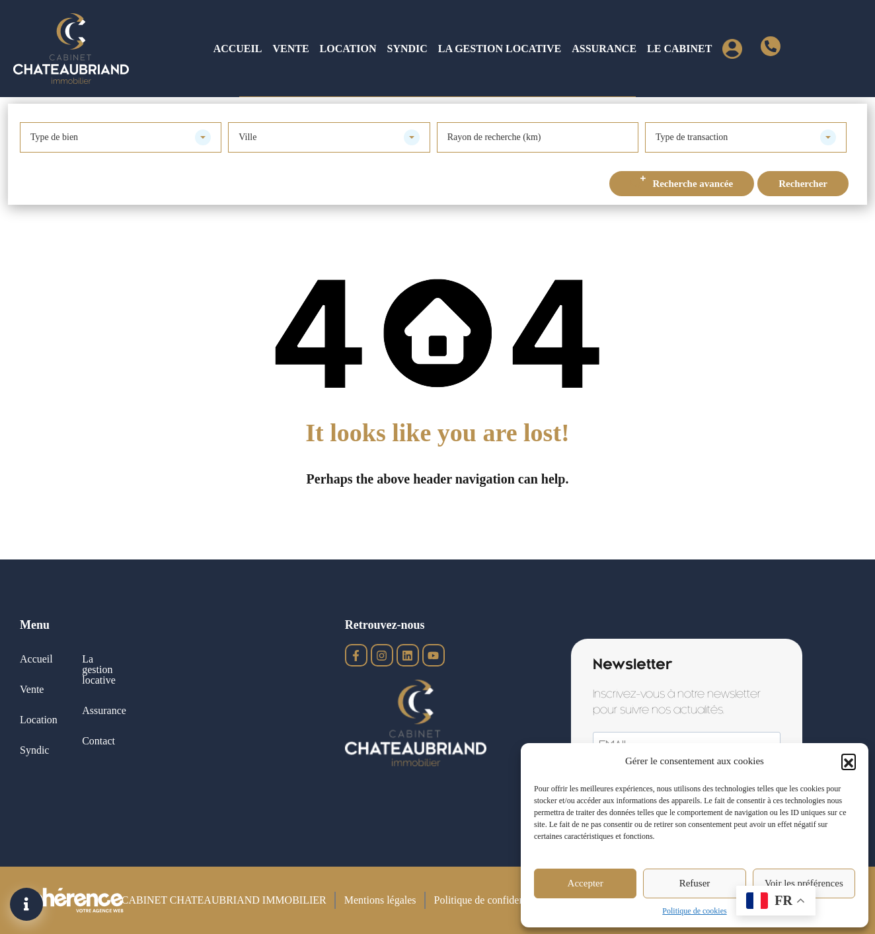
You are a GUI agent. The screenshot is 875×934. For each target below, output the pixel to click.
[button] (848, 761)
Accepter (585, 883)
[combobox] (120, 137)
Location (348, 48)
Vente (290, 48)
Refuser (694, 883)
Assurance (604, 48)
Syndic (407, 48)
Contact (98, 740)
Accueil (237, 48)
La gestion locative (499, 48)
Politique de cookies (694, 911)
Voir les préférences (804, 883)
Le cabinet (679, 48)
